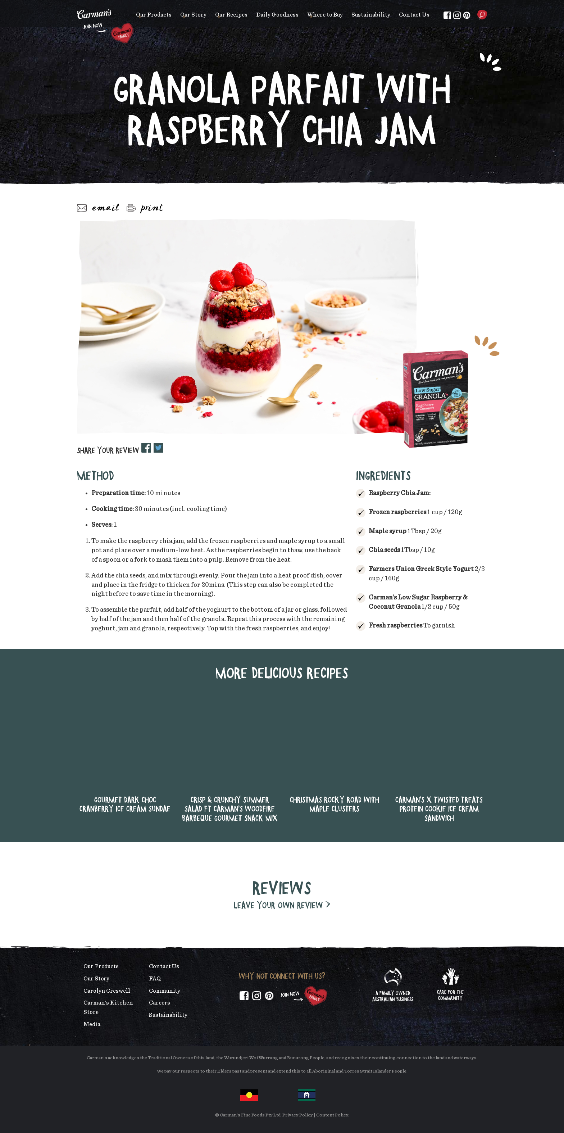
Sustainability (370, 15)
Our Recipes (231, 15)
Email (98, 208)
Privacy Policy (297, 1115)
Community (164, 991)
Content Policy (332, 1115)
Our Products (154, 15)
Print (144, 208)
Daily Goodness (277, 15)
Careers (159, 1003)
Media (91, 1024)
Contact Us (414, 15)
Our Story (193, 15)
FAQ (155, 979)
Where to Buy (325, 15)
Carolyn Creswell (106, 991)
